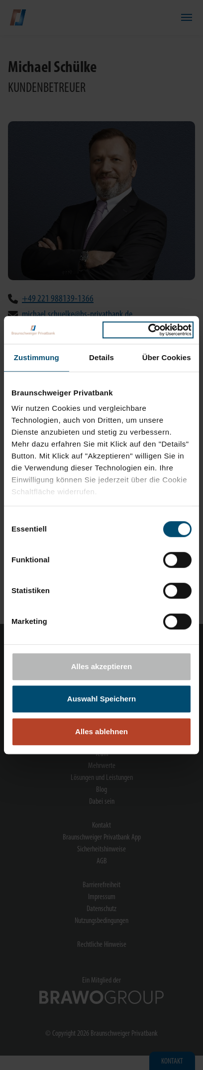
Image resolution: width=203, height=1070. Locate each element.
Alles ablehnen (101, 731)
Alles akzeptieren (101, 666)
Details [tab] (101, 357)
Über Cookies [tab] (166, 357)
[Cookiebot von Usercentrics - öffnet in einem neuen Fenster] (148, 329)
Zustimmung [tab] (36, 357)
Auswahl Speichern (101, 698)
